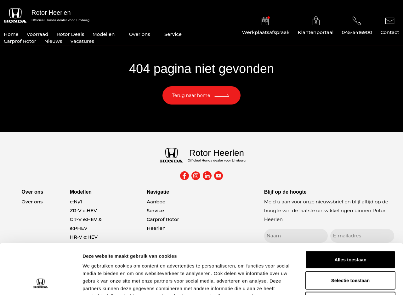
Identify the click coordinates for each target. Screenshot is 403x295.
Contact (389, 25)
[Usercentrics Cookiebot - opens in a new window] (40, 282)
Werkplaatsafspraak (266, 25)
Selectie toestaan (350, 233)
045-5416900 (357, 25)
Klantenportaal (316, 25)
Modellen (103, 34)
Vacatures (82, 41)
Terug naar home (191, 95)
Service (173, 34)
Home (11, 34)
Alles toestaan (350, 212)
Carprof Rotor (20, 41)
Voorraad (37, 34)
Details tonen (340, 282)
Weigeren (350, 253)
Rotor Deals (70, 34)
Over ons (139, 34)
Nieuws (53, 41)
